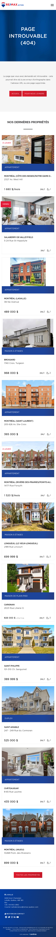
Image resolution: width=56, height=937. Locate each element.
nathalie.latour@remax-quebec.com (24, 907)
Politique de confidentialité (39, 929)
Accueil (15, 94)
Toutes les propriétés (28, 875)
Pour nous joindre (34, 94)
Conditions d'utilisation (18, 931)
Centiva (32, 934)
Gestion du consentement (37, 931)
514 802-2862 (13, 905)
